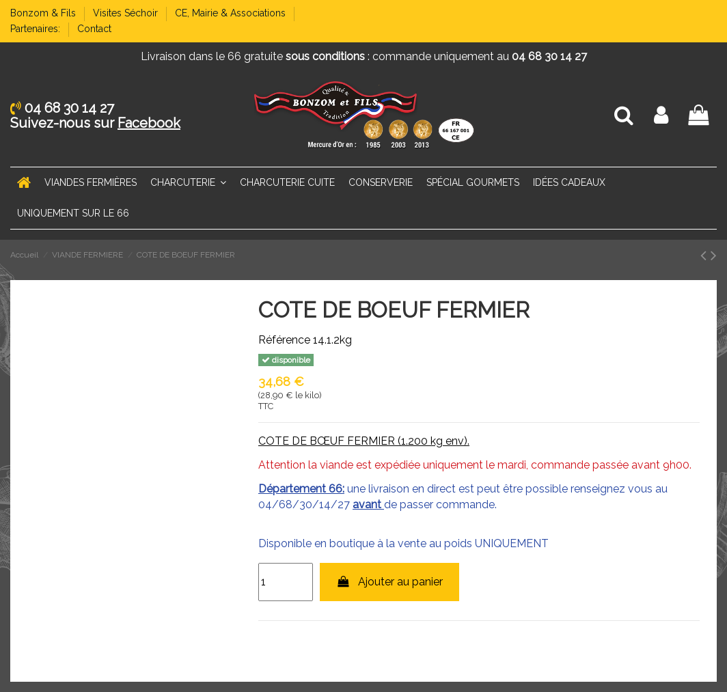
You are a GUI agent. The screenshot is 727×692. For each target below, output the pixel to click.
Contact (94, 28)
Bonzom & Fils (44, 13)
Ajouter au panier (389, 581)
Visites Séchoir (127, 13)
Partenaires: (36, 28)
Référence (284, 339)
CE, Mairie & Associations (231, 13)
